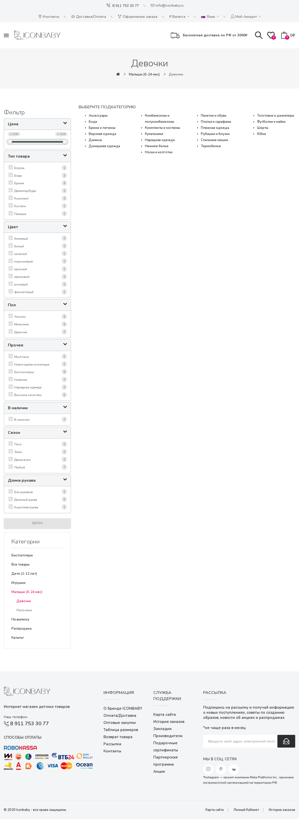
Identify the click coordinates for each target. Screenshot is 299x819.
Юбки (261, 134)
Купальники (154, 134)
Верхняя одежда (102, 134)
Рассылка (112, 744)
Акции (159, 771)
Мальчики (24, 610)
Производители (168, 735)
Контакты (112, 751)
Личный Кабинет (246, 810)
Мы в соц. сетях (220, 759)
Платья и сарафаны (216, 121)
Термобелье (211, 146)
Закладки (162, 728)
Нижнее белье (157, 146)
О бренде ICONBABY (122, 708)
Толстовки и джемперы (275, 115)
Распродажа (21, 628)
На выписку (20, 619)
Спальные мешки (214, 140)
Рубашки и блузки (215, 134)
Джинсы (95, 140)
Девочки (176, 74)
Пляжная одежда (215, 128)
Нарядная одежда (160, 140)
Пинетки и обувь (214, 115)
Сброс (37, 523)
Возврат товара (117, 736)
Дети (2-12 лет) (24, 573)
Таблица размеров (120, 729)
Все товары (20, 564)
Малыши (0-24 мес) (144, 74)
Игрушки (18, 583)
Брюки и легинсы (102, 128)
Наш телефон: (16, 717)
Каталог (17, 637)
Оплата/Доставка (119, 715)
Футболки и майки (271, 121)
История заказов (168, 721)
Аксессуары (98, 115)
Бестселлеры (22, 555)
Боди (93, 121)
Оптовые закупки (119, 722)
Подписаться (286, 741)
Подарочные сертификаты (165, 746)
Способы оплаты (22, 737)
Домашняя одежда (104, 146)
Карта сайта (164, 714)
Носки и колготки (158, 152)
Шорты (262, 128)
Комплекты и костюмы (162, 128)
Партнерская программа (165, 761)
